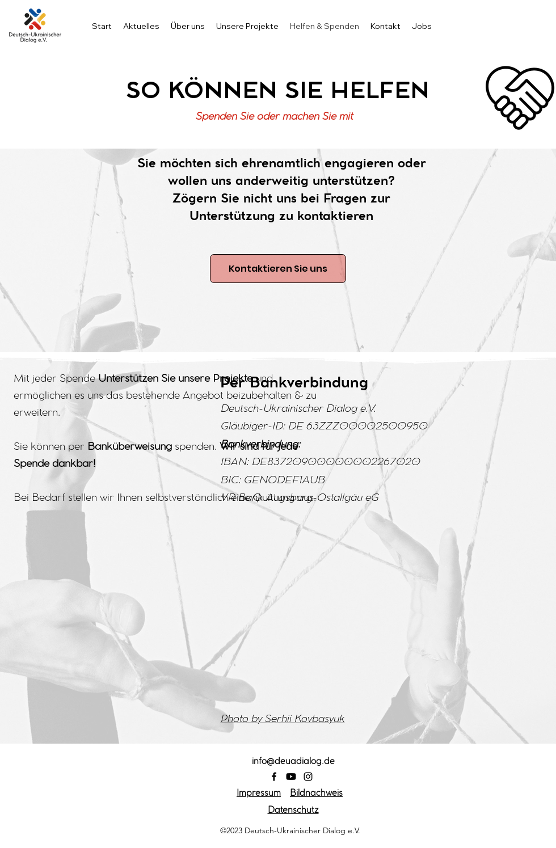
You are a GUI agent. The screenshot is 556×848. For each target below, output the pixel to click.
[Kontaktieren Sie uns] (278, 268)
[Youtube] (291, 776)
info (293, 762)
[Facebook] (274, 776)
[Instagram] (308, 776)
